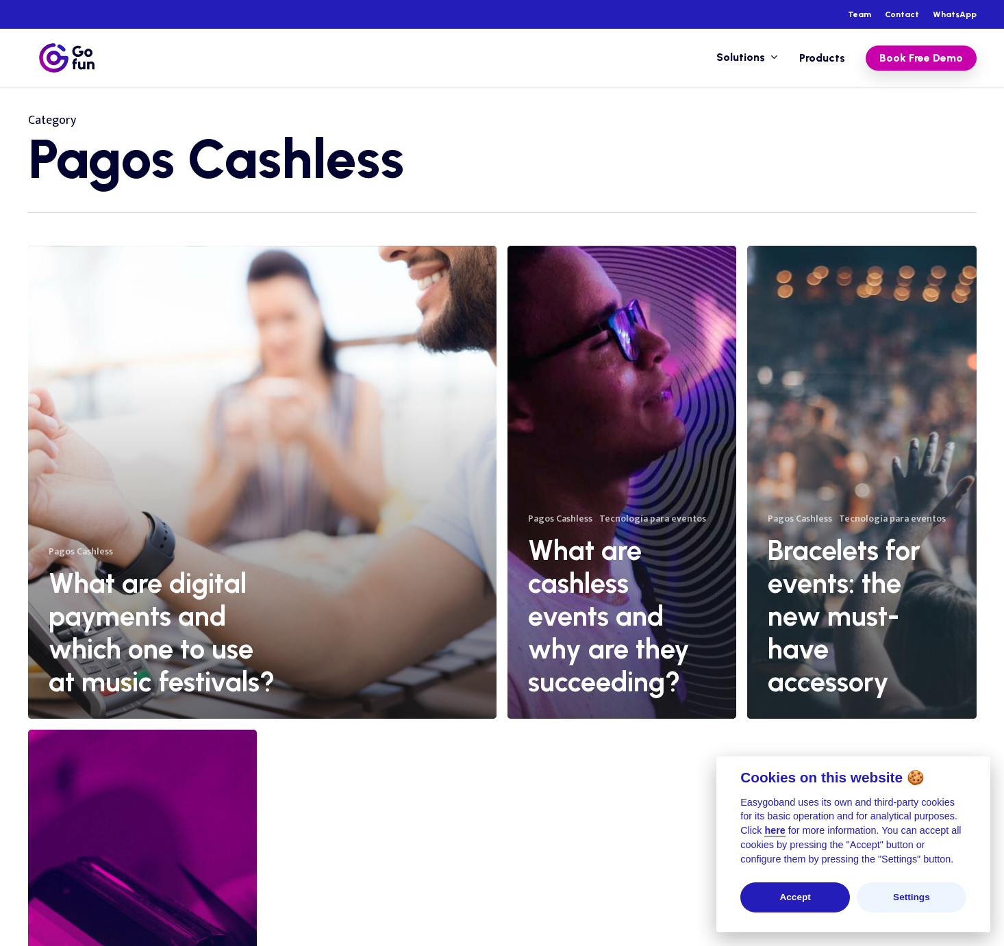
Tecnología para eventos (652, 518)
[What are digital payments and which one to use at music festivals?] (262, 482)
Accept (794, 897)
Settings (911, 897)
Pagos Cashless (81, 551)
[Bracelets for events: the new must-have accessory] (861, 482)
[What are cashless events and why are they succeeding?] (621, 482)
